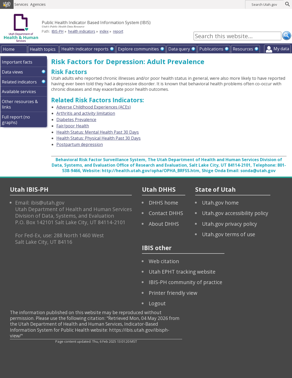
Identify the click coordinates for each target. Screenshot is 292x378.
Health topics (43, 49)
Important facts (17, 62)
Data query (179, 49)
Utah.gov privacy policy (229, 223)
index (104, 31)
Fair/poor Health (72, 126)
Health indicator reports (85, 49)
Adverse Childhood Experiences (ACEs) (93, 107)
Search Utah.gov (264, 4)
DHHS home (163, 202)
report (118, 31)
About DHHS (164, 223)
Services (22, 4)
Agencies (38, 4)
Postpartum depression (79, 144)
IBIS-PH (57, 31)
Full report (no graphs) (16, 119)
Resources (243, 49)
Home (9, 49)
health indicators (81, 31)
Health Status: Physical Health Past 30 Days (98, 138)
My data (281, 49)
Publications (211, 49)
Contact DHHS (166, 213)
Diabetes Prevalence (76, 119)
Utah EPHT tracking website (182, 271)
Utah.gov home (220, 202)
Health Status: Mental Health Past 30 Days (97, 132)
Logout (157, 303)
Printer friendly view (173, 292)
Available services (19, 91)
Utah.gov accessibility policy (235, 213)
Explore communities (138, 49)
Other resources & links (20, 104)
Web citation (164, 261)
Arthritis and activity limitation (85, 113)
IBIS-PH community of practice (185, 282)
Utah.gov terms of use (228, 234)
